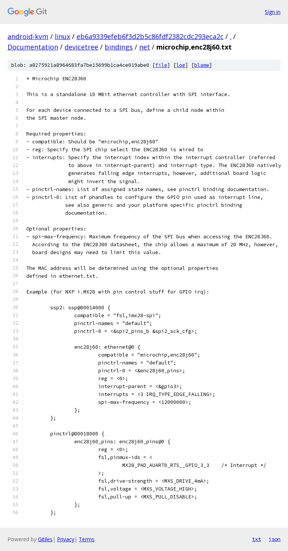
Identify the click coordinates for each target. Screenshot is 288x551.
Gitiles (45, 539)
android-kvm (28, 36)
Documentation (33, 46)
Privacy (65, 539)
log (180, 65)
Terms (86, 539)
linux (62, 36)
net (144, 46)
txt (256, 539)
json (274, 539)
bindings (119, 46)
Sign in (272, 11)
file (161, 65)
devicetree (81, 46)
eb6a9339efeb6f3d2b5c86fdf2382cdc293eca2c (150, 36)
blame (201, 65)
